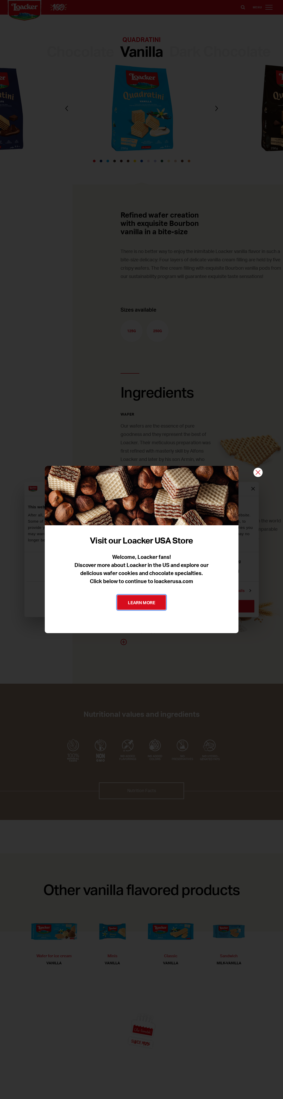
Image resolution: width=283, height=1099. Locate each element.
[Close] (258, 473)
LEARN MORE (141, 602)
